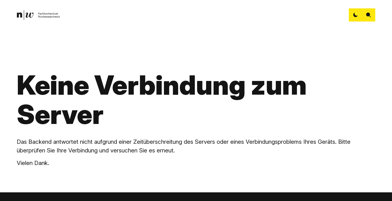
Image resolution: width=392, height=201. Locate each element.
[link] (38, 15)
